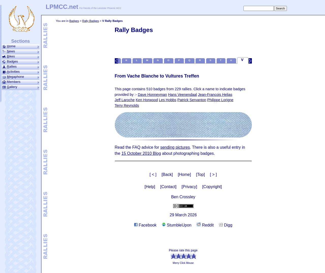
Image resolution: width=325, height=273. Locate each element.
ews (20, 51)
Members (20, 82)
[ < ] (153, 174)
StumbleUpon (176, 225)
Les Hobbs (167, 100)
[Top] (200, 174)
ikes (20, 56)
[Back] (167, 174)
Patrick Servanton (191, 100)
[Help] (149, 187)
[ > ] (213, 174)
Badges (74, 20)
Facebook (145, 225)
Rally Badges (90, 20)
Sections (20, 41)
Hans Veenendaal (182, 95)
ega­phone (20, 77)
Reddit (205, 225)
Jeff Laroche (125, 100)
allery (20, 87)
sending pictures (175, 147)
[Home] (184, 174)
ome (20, 46)
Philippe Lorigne (220, 100)
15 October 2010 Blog (141, 153)
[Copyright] (212, 187)
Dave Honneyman (152, 95)
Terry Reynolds (127, 105)
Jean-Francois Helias (215, 95)
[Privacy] (189, 187)
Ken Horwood (147, 100)
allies (20, 67)
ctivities (20, 72)
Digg (225, 225)
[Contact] (168, 187)
